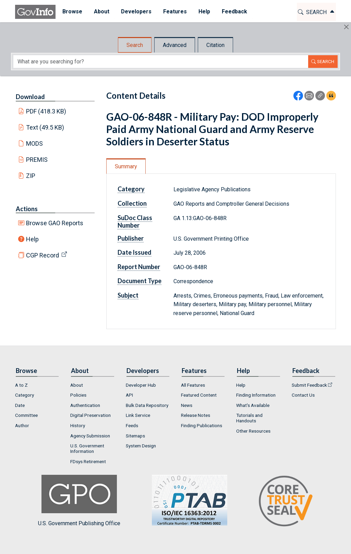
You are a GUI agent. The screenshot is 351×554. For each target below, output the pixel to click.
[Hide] (346, 27)
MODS (34, 143)
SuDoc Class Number (135, 221)
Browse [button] (71, 11)
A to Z (21, 385)
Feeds (132, 425)
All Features (193, 385)
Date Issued (135, 252)
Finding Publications (201, 425)
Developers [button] (135, 11)
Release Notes (195, 415)
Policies (78, 395)
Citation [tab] (215, 45)
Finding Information (256, 395)
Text (45, 127)
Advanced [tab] (174, 45)
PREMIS (37, 159)
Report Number (139, 266)
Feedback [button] (233, 11)
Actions (27, 209)
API (129, 395)
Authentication (85, 405)
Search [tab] (134, 45)
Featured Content (199, 395)
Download (30, 96)
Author (22, 425)
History (77, 425)
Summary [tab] (126, 166)
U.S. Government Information (87, 448)
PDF (46, 111)
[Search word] (160, 61)
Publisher (131, 238)
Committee (26, 415)
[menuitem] (71, 12)
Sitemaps (135, 435)
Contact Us (303, 395)
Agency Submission (90, 435)
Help (32, 239)
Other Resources (253, 431)
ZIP (30, 175)
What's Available (252, 405)
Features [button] (174, 11)
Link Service (138, 415)
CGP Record (42, 255)
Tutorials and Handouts (249, 417)
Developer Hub (141, 385)
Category (131, 189)
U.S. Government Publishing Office (186, 501)
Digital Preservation (90, 415)
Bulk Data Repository (147, 405)
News (186, 405)
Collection (132, 203)
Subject (128, 295)
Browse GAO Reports (54, 223)
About (76, 385)
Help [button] (203, 11)
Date (20, 405)
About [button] (100, 11)
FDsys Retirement (88, 461)
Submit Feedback (309, 385)
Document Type (139, 281)
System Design (141, 445)
